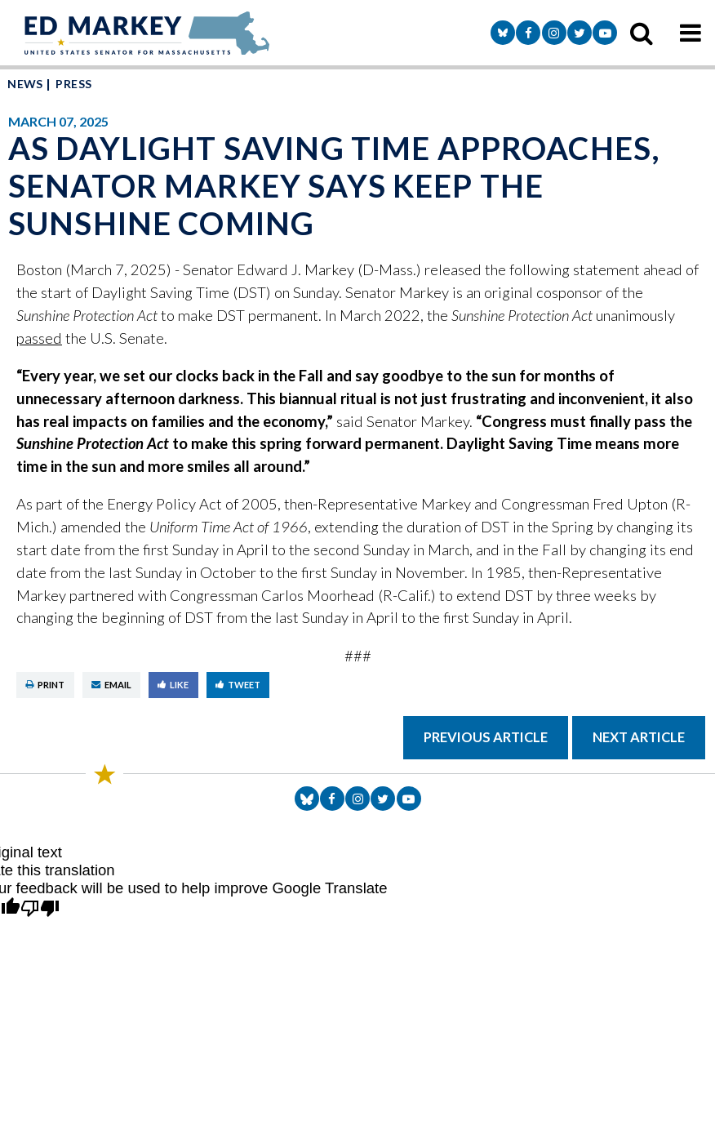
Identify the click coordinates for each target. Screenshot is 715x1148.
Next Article (639, 737)
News (25, 84)
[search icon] (641, 32)
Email (111, 684)
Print (44, 684)
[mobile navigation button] (690, 32)
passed (39, 338)
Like (173, 684)
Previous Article (486, 737)
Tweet (237, 684)
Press (73, 84)
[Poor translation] (40, 909)
